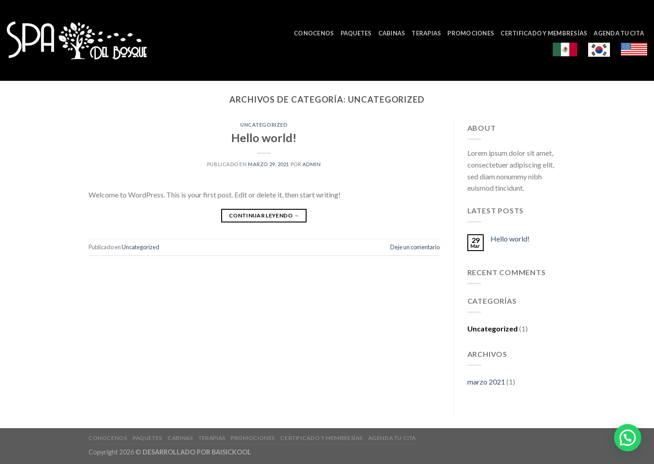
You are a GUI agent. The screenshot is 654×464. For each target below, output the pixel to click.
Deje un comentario (415, 247)
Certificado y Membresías (543, 33)
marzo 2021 (486, 381)
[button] (627, 437)
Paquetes (356, 33)
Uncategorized (263, 125)
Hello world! (264, 137)
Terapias (426, 33)
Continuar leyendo (264, 215)
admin (311, 164)
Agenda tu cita (619, 33)
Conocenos (314, 33)
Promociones (470, 33)
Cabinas (392, 33)
